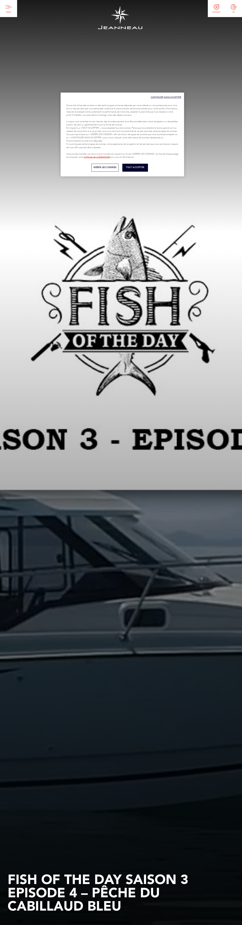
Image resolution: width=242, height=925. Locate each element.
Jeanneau (120, 17)
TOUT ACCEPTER (135, 167)
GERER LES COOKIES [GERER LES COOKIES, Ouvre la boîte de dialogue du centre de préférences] (104, 167)
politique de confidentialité (97, 157)
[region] (122, 134)
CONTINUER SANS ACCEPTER (166, 97)
